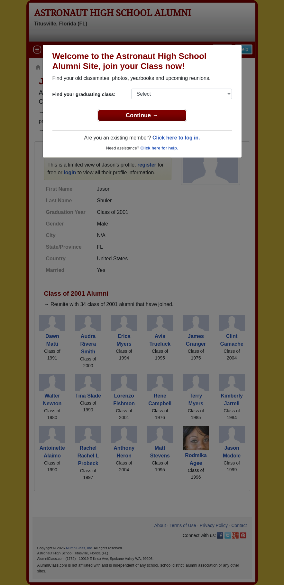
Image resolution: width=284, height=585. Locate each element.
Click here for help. (159, 148)
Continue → (142, 115)
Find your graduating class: (84, 94)
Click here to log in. (176, 137)
